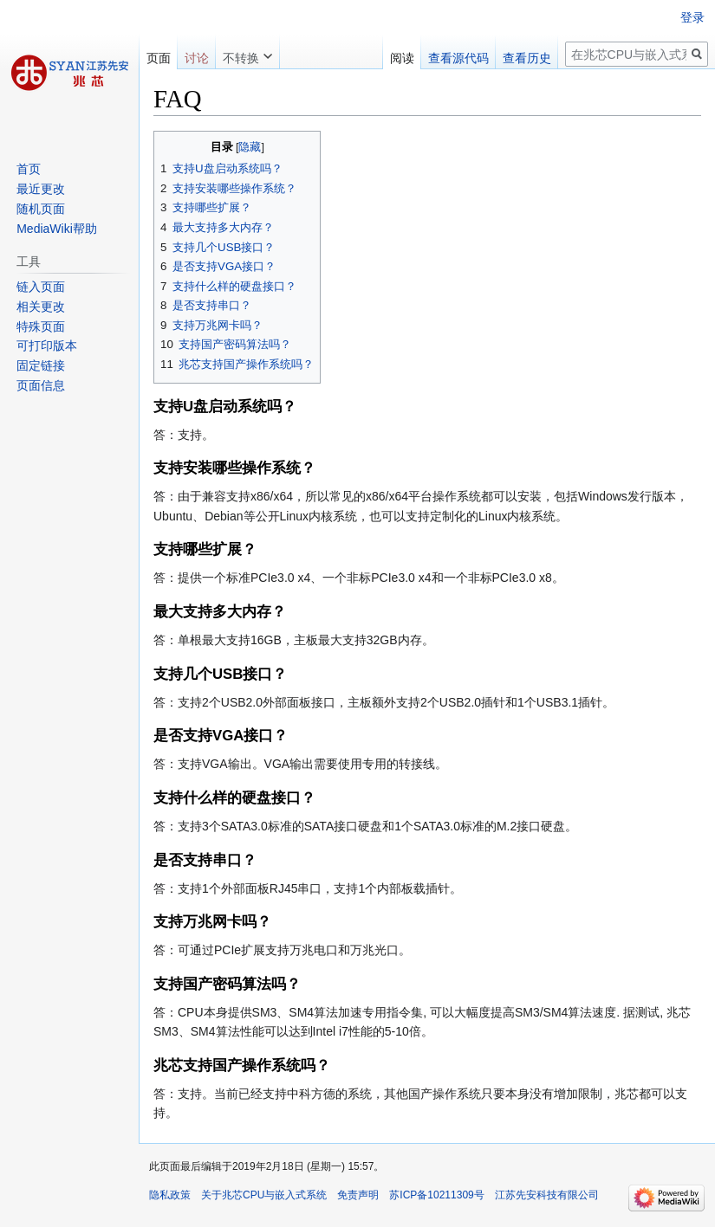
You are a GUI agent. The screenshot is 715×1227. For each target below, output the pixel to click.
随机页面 (40, 209)
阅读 (402, 58)
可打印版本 (46, 345)
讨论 (197, 58)
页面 (158, 58)
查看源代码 (458, 58)
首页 (28, 169)
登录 (692, 17)
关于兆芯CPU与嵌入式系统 (264, 1195)
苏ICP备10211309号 (436, 1195)
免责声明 (358, 1195)
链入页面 (40, 287)
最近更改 (40, 189)
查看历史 (527, 58)
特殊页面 (40, 326)
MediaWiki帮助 (56, 229)
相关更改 (40, 306)
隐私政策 (170, 1195)
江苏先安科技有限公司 (547, 1195)
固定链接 (40, 365)
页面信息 (40, 385)
